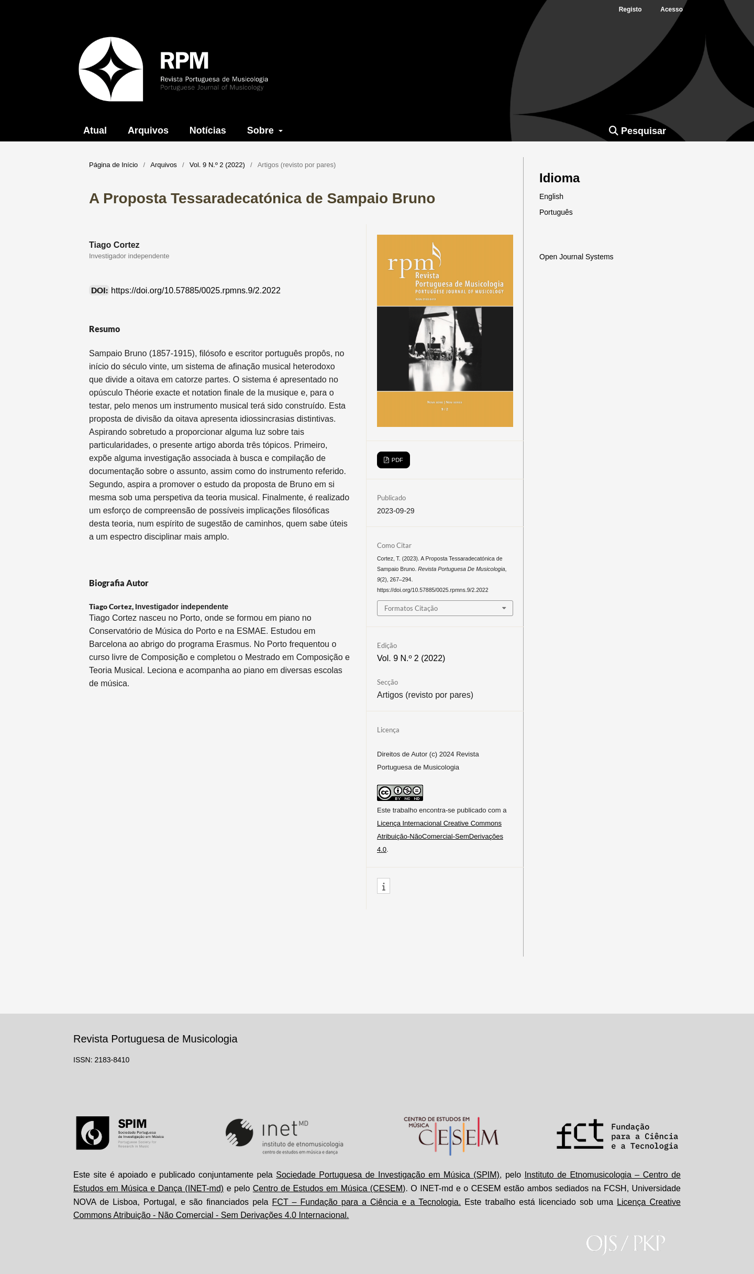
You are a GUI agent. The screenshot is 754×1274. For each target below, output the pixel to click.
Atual (95, 130)
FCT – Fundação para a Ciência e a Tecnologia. (366, 1202)
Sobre (261, 130)
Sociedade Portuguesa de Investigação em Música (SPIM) (388, 1174)
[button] (384, 886)
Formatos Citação (411, 608)
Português (556, 212)
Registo (630, 9)
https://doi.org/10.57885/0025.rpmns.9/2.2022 (196, 290)
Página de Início (113, 165)
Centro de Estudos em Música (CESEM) (329, 1188)
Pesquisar (637, 131)
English (551, 196)
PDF (396, 460)
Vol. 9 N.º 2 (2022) (217, 165)
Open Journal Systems (576, 256)
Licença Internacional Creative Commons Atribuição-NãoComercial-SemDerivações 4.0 (440, 836)
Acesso (671, 9)
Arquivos (148, 130)
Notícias (208, 130)
